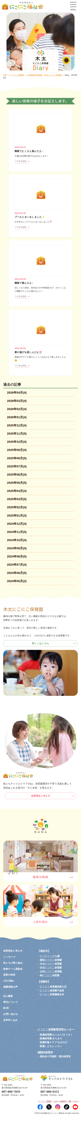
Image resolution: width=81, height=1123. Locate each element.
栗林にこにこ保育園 (51, 960)
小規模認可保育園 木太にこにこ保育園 (44, 75)
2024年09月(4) (17, 548)
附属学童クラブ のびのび (53, 1042)
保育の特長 (9, 974)
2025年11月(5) (17, 433)
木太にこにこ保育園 (51, 963)
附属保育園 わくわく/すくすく (56, 1034)
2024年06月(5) (17, 573)
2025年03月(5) (17, 499)
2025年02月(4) (17, 507)
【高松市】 (43, 951)
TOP (5, 75)
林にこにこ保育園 (49, 975)
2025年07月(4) (17, 466)
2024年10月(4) (17, 540)
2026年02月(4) (17, 409)
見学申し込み (10, 1020)
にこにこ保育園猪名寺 (52, 994)
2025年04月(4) (17, 491)
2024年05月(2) (17, 581)
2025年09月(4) (17, 450)
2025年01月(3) (17, 515)
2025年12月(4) (17, 425)
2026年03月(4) (17, 401)
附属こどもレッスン (51, 1046)
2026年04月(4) (17, 392)
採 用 (6, 1008)
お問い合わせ (10, 1014)
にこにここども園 (50, 956)
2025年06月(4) (17, 474)
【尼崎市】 (43, 981)
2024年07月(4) (17, 564)
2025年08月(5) (17, 458)
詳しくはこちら (40, 643)
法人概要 (8, 996)
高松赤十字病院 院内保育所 (55, 1056)
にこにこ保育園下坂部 (52, 990)
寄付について (10, 1002)
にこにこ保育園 (17, 75)
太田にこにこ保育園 (51, 971)
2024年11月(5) (17, 532)
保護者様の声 (10, 986)
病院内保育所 (45, 1052)
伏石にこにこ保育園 (51, 967)
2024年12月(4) (17, 523)
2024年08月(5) (17, 556)
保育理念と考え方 (40, 796)
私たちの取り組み (13, 962)
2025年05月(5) (17, 482)
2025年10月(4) (17, 441)
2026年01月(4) (17, 417)
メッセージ (9, 956)
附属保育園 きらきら (51, 1038)
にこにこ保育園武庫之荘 (53, 986)
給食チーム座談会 (12, 969)
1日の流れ (8, 980)
